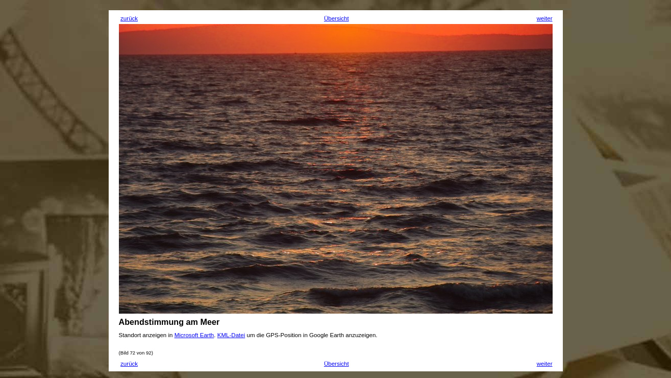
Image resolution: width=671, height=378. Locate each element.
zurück (129, 18)
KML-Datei (231, 335)
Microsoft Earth (194, 335)
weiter (545, 18)
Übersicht (336, 18)
